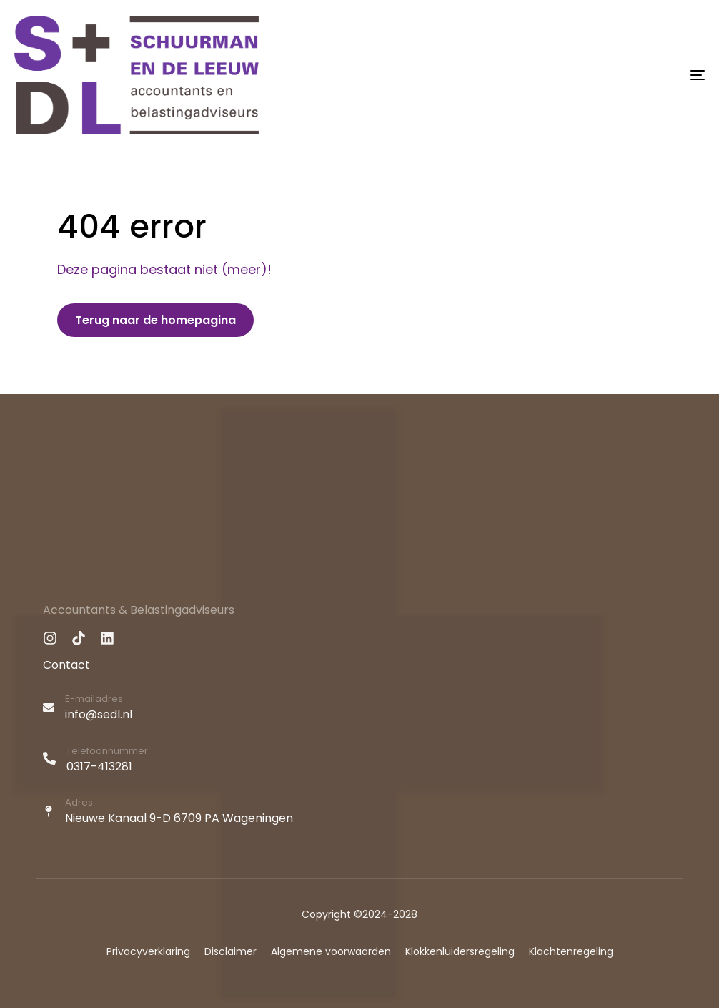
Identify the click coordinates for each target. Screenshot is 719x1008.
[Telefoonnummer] (359, 761)
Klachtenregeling (571, 951)
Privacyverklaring (148, 951)
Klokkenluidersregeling (460, 951)
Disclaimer (230, 951)
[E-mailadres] (359, 709)
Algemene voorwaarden (331, 951)
